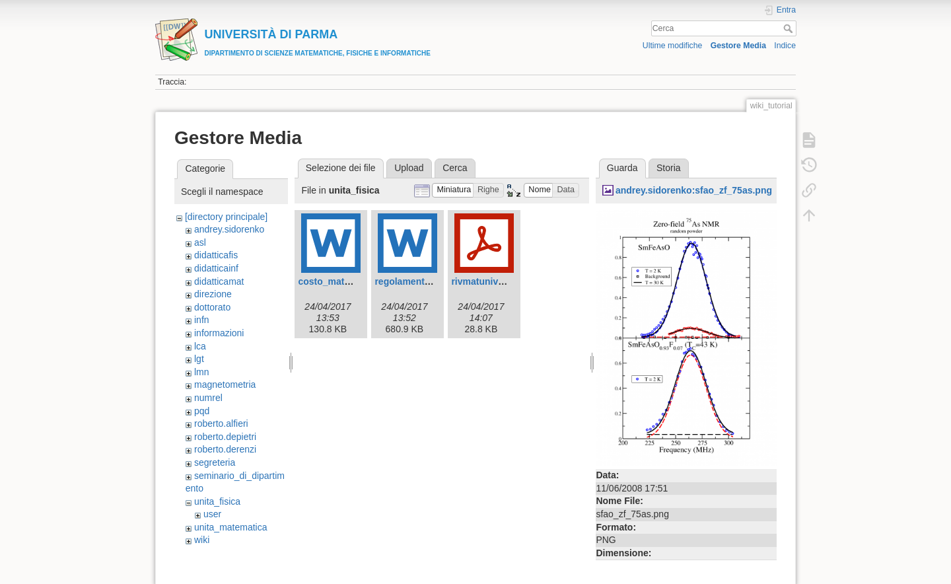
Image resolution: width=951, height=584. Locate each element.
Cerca (789, 28)
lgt (199, 358)
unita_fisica (217, 501)
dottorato (212, 307)
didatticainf (216, 268)
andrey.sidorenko (229, 229)
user (212, 514)
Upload (408, 168)
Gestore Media (738, 45)
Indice (785, 45)
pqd (201, 411)
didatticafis (216, 255)
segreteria (214, 462)
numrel (208, 397)
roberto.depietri (225, 436)
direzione (213, 294)
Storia (668, 168)
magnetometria (225, 384)
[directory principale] (226, 216)
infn (201, 319)
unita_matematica (230, 527)
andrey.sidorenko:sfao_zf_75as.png (694, 190)
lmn (201, 372)
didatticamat (219, 281)
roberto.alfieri (221, 423)
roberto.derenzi (225, 449)
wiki (201, 539)
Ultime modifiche (673, 45)
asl (200, 242)
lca (200, 346)
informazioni (219, 333)
